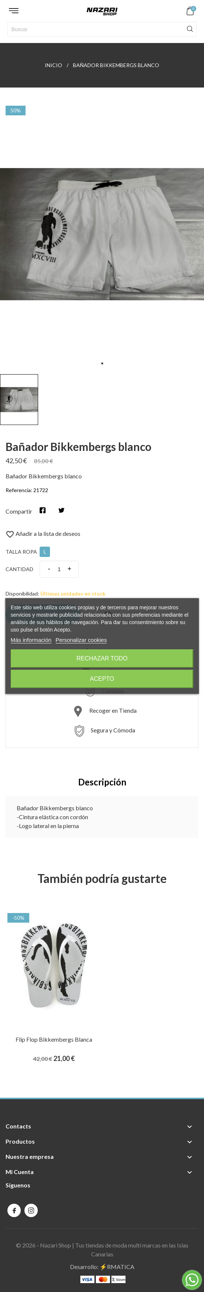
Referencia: (19, 490)
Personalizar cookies (81, 640)
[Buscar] (102, 29)
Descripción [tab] (102, 782)
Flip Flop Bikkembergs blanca (54, 1039)
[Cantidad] (59, 569)
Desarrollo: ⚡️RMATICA (102, 1266)
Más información (31, 640)
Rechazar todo (101, 658)
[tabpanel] (102, 234)
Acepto (102, 679)
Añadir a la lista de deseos (43, 533)
